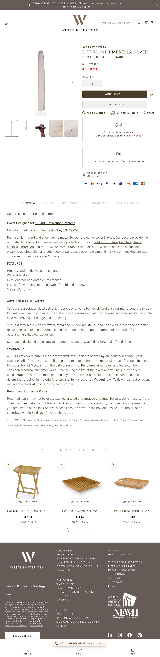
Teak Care (116, 582)
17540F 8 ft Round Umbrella (55, 223)
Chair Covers (29, 420)
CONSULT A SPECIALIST (115, 104)
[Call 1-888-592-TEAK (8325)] (80, 644)
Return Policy (119, 554)
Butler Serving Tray (131, 511)
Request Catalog (121, 570)
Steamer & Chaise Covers (49, 420)
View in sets (28, 522)
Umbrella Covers (70, 420)
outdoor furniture (106, 242)
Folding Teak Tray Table (28, 511)
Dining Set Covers (55, 425)
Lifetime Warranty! (123, 566)
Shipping (114, 550)
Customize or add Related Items (30, 214)
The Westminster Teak (125, 562)
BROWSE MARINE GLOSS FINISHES (54, 3)
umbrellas (27, 247)
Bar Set (68, 425)
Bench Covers (120, 420)
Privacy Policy (36, 626)
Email (10, 594)
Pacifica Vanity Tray (80, 511)
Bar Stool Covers (136, 420)
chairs (137, 242)
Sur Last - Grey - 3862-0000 (60, 230)
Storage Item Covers (103, 420)
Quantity (89, 77)
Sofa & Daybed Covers (17, 425)
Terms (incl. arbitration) (16, 626)
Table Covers (86, 420)
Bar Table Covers (37, 425)
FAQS (111, 585)
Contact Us (117, 578)
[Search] (139, 23)
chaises (12, 247)
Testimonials (118, 574)
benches (125, 242)
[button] (29, 5)
